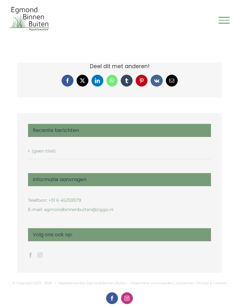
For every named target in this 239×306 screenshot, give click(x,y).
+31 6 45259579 (65, 200)
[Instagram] (40, 254)
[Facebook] (30, 254)
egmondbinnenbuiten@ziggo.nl (79, 209)
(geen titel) (44, 151)
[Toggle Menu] (224, 20)
